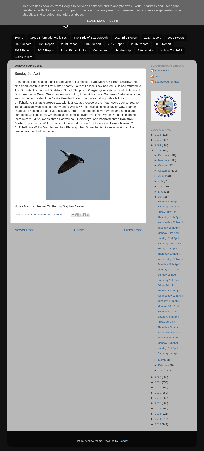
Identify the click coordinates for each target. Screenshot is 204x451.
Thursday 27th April (169, 217)
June (161, 186)
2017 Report (116, 44)
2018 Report (92, 44)
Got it (114, 21)
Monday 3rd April (168, 342)
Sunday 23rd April (168, 238)
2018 (158, 397)
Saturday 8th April (168, 316)
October (163, 165)
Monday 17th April (168, 269)
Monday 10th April (168, 306)
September (165, 170)
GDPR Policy (23, 56)
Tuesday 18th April (169, 264)
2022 (158, 377)
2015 (158, 413)
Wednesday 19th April (171, 259)
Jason (158, 76)
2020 (158, 387)
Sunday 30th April (168, 201)
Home (19, 37)
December (164, 155)
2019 (158, 392)
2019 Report (69, 44)
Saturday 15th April (169, 280)
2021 (158, 382)
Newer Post (24, 230)
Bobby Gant (162, 70)
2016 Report (139, 44)
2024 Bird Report (126, 37)
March (162, 359)
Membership (122, 50)
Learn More (96, 21)
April (161, 196)
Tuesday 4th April (168, 337)
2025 (158, 139)
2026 (158, 134)
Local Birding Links (73, 50)
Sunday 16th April (168, 274)
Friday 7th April (167, 321)
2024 (158, 145)
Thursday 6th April (168, 327)
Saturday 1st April (168, 353)
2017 (158, 403)
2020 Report (46, 44)
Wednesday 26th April (171, 222)
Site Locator (146, 50)
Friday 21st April (167, 248)
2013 (158, 424)
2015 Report (163, 44)
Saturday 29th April (169, 206)
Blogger (123, 440)
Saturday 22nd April (169, 243)
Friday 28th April (167, 211)
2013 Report (46, 50)
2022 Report (176, 37)
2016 (158, 408)
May (161, 191)
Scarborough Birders (167, 81)
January (163, 370)
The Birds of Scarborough (91, 37)
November (164, 160)
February (164, 365)
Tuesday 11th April (169, 300)
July (161, 181)
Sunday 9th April (167, 311)
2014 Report (22, 50)
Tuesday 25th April (169, 227)
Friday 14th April (167, 285)
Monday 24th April (168, 232)
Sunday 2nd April (168, 348)
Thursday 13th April (169, 290)
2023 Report (152, 37)
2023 (158, 150)
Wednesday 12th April (171, 295)
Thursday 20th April (169, 253)
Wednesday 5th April (170, 332)
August (162, 175)
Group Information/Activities (48, 37)
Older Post (133, 230)
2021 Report (22, 44)
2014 (158, 418)
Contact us (100, 50)
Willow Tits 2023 (171, 50)
